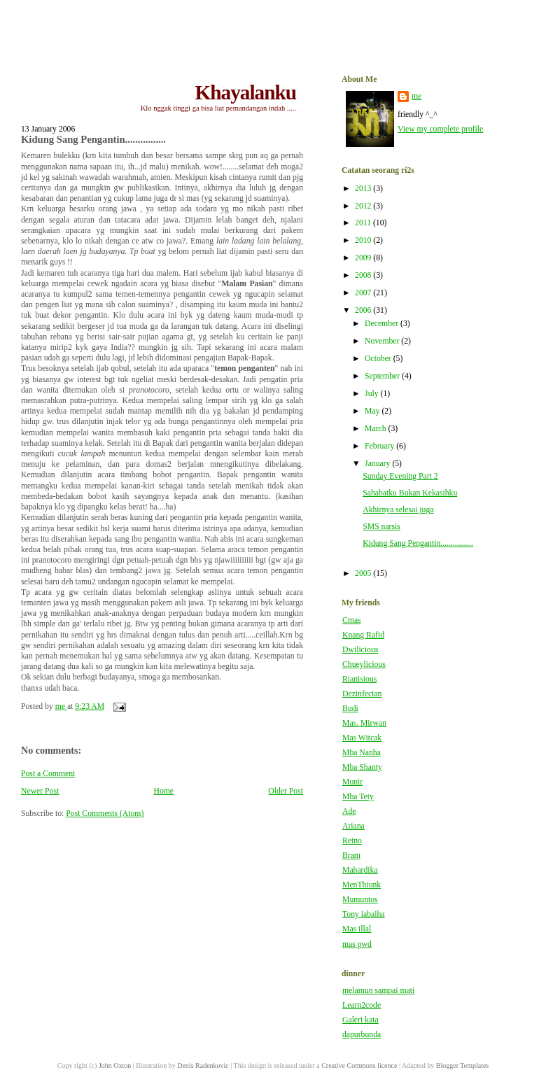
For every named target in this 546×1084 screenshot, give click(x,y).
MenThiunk (361, 884)
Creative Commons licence (359, 1065)
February (380, 446)
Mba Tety (358, 796)
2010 (364, 240)
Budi (350, 708)
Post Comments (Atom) (105, 813)
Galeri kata (360, 1020)
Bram (351, 855)
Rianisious (359, 679)
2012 (364, 206)
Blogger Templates (462, 1065)
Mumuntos (360, 899)
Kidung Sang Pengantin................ (418, 543)
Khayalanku (245, 92)
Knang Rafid (363, 635)
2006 (364, 310)
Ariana (353, 826)
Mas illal (356, 929)
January (378, 463)
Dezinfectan (362, 693)
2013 (364, 188)
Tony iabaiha (363, 914)
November (383, 341)
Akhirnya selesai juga (398, 509)
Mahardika (360, 870)
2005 (364, 573)
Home (163, 791)
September (383, 376)
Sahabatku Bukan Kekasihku (410, 493)
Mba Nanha (361, 752)
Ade (349, 811)
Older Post (285, 791)
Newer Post (40, 791)
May (373, 411)
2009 (364, 257)
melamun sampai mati (378, 990)
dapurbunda (361, 1034)
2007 (364, 292)
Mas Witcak (362, 737)
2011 (364, 222)
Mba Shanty (362, 767)
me (416, 96)
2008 (364, 275)
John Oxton (115, 1065)
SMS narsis (381, 526)
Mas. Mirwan (364, 723)
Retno (352, 840)
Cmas (351, 620)
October (379, 358)
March (376, 428)
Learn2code (361, 1005)
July (372, 393)
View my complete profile (440, 129)
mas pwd (357, 944)
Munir (352, 782)
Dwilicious (360, 649)
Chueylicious (364, 664)
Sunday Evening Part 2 (400, 476)
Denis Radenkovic (203, 1065)
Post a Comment (48, 773)
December (382, 323)
